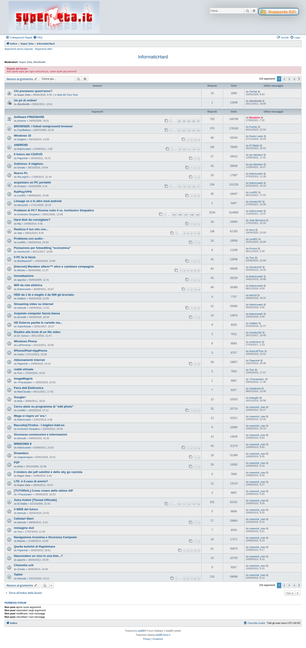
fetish (20, 466)
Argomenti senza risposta (19, 49)
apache (21, 559)
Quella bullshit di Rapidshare (34, 546)
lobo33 (253, 295)
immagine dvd (24, 528)
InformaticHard (153, 56)
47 (198, 121)
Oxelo (20, 354)
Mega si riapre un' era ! (30, 416)
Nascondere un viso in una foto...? (38, 556)
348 (191, 214)
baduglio (254, 397)
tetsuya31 (22, 205)
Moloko (21, 270)
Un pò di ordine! (25, 100)
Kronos (253, 248)
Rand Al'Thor (256, 351)
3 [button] (289, 79)
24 (193, 130)
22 (184, 130)
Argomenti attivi (43, 49)
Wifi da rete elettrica (28, 285)
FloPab (253, 91)
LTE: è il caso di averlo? (31, 481)
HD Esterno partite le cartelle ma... (38, 322)
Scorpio (21, 186)
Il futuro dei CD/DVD (28, 154)
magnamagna (24, 457)
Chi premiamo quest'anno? (33, 91)
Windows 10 (22, 135)
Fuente (253, 126)
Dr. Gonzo (23, 335)
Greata (21, 167)
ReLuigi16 (23, 176)
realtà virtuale (23, 369)
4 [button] (294, 79)
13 (198, 149)
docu (252, 229)
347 (185, 214)
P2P (17, 462)
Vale (19, 233)
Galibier (21, 298)
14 (184, 186)
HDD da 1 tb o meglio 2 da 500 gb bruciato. (44, 294)
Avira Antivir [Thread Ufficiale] (35, 500)
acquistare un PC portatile (32, 182)
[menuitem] (37, 37)
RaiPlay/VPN (23, 191)
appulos (21, 279)
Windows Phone (25, 341)
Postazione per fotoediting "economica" (42, 248)
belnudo (21, 307)
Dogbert (21, 139)
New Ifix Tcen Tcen (67, 94)
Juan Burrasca (257, 220)
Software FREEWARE (29, 117)
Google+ (20, 397)
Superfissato (24, 326)
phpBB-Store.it (163, 635)
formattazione (23, 276)
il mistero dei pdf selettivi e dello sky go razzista (48, 472)
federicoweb (24, 149)
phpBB (141, 631)
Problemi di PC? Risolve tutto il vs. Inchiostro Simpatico (54, 210)
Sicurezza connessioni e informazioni (40, 434)
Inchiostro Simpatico (28, 214)
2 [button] (284, 79)
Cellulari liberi (24, 518)
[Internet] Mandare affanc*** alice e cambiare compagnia (54, 266)
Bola (19, 401)
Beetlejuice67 (24, 261)
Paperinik (22, 158)
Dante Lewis (256, 136)
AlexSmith (39, 62)
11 (188, 149)
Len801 (21, 195)
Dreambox (21, 453)
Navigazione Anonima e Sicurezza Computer (45, 537)
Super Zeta (25, 62)
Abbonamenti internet (29, 360)
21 (179, 130)
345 (174, 214)
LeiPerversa (24, 345)
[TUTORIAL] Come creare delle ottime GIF (43, 490)
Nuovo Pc (21, 173)
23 (188, 130)
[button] (299, 79)
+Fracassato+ (24, 382)
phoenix (21, 120)
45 (188, 121)
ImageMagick (23, 378)
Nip (19, 223)
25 (198, 130)
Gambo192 (255, 201)
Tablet (18, 574)
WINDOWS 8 (23, 443)
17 (198, 186)
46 (193, 121)
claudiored (255, 388)
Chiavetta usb (23, 565)
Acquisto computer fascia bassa (37, 313)
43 (179, 121)
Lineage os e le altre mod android (38, 201)
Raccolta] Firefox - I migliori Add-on (39, 425)
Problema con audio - (29, 238)
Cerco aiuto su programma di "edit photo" (44, 406)
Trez (251, 257)
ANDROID (21, 145)
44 (184, 121)
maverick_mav (257, 407)
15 (188, 186)
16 (193, 186)
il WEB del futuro (26, 509)
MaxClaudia (23, 391)
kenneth (21, 317)
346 (180, 214)
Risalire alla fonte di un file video (37, 332)
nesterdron (255, 341)
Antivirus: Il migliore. (29, 163)
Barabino (254, 117)
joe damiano (256, 154)
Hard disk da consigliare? (32, 219)
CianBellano (24, 130)
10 (184, 149)
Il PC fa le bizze (24, 257)
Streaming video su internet (33, 304)
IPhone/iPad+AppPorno (30, 350)
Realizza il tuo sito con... (31, 229)
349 (197, 214)
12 (193, 149)
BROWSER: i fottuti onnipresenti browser (43, 126)
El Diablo (254, 145)
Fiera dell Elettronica (28, 388)
